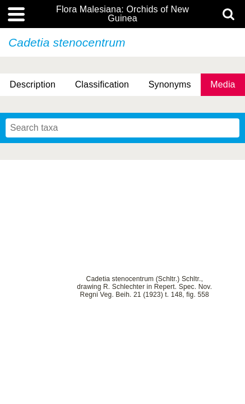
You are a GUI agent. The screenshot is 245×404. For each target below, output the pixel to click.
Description (33, 84)
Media (222, 84)
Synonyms (170, 84)
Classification (102, 84)
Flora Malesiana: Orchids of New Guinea (122, 14)
